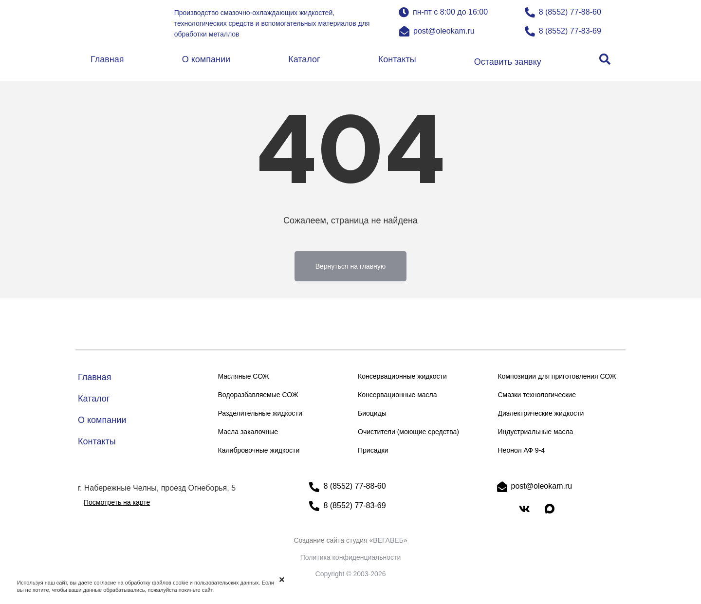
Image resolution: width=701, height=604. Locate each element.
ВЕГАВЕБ (388, 540)
